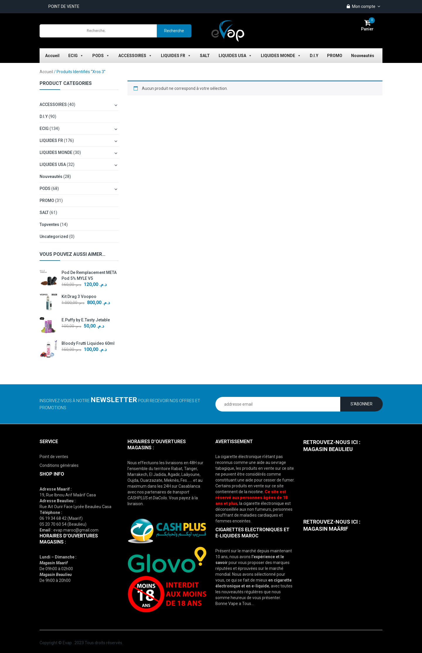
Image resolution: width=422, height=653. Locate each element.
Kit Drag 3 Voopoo (79, 296)
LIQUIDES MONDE (281, 55)
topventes (49, 224)
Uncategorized (54, 236)
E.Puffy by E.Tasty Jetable (86, 320)
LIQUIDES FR (176, 55)
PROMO (334, 55)
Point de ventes (54, 456)
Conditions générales (59, 465)
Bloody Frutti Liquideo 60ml (88, 343)
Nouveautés (362, 55)
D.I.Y (314, 55)
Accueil (52, 55)
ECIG (76, 55)
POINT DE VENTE (63, 6)
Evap (67, 642)
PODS (101, 55)
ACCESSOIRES (135, 55)
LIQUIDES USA (235, 55)
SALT (205, 55)
